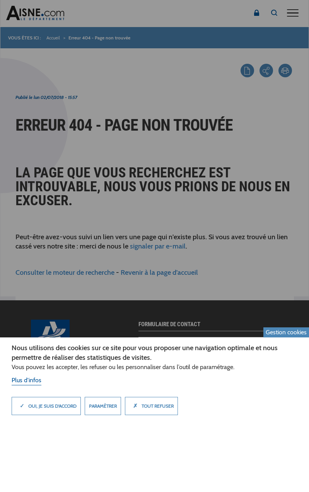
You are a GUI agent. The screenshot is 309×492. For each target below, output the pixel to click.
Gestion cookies (286, 332)
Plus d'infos (26, 380)
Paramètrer (103, 406)
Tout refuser (151, 405)
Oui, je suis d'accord (46, 405)
